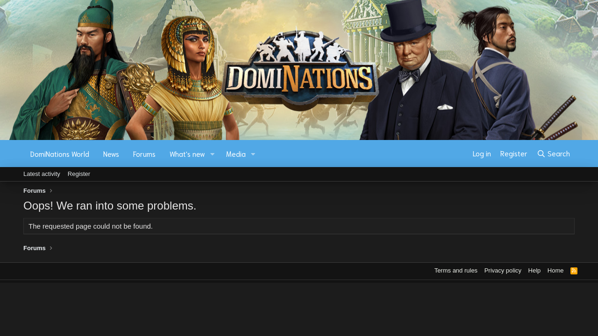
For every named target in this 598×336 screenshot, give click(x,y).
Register (79, 173)
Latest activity (41, 173)
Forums (144, 153)
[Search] (553, 153)
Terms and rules (455, 270)
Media (236, 153)
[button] (212, 153)
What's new (187, 153)
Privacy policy (502, 270)
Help (534, 270)
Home (556, 270)
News (111, 153)
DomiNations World (59, 153)
